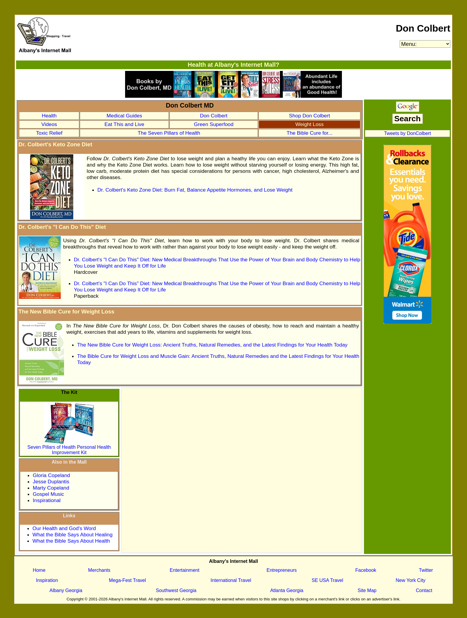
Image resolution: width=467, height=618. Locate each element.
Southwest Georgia (176, 590)
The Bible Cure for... (309, 133)
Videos (49, 124)
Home (39, 570)
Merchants (99, 570)
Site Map (367, 590)
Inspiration (47, 580)
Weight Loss (309, 124)
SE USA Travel (327, 580)
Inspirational (46, 500)
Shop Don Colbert (309, 116)
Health (49, 116)
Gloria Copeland (51, 475)
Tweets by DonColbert (407, 133)
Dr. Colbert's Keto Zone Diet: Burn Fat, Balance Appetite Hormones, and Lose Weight (194, 190)
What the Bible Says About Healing (72, 535)
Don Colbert (423, 28)
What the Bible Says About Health (71, 541)
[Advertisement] (241, 430)
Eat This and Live (124, 124)
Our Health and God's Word (64, 528)
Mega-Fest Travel (127, 580)
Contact (424, 590)
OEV (371, 140)
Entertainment (185, 570)
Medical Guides (124, 116)
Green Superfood (214, 124)
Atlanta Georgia (286, 590)
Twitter (426, 570)
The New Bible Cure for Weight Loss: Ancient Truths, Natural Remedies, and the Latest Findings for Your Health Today (212, 345)
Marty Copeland (51, 488)
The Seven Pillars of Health (169, 133)
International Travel (231, 580)
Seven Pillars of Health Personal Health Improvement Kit (69, 447)
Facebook (365, 570)
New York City (411, 580)
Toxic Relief (49, 133)
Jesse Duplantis (51, 482)
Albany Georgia (65, 590)
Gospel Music (48, 494)
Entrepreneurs (282, 570)
